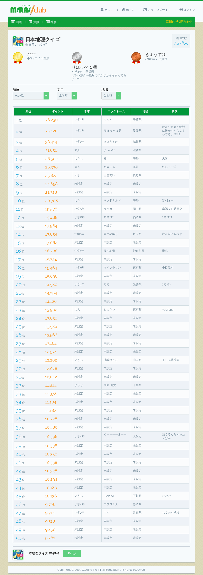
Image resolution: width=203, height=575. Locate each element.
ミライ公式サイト (157, 9)
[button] (72, 553)
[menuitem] (16, 22)
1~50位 (19, 95)
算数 (34, 22)
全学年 (63, 95)
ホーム (128, 9)
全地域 (107, 95)
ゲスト (107, 9)
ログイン (187, 9)
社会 (51, 22)
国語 (16, 22)
